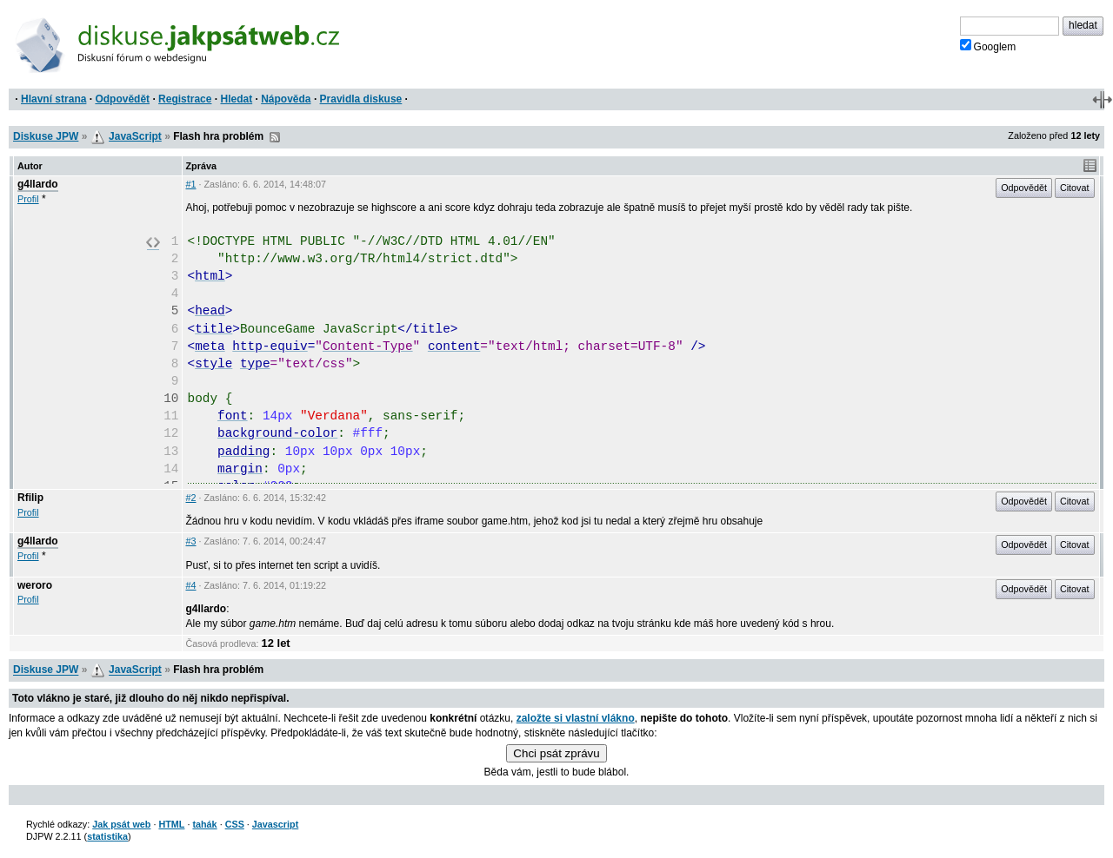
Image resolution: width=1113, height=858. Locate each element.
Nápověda (285, 99)
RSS (275, 137)
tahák (204, 824)
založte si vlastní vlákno (576, 718)
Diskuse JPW (45, 136)
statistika (107, 836)
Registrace (184, 99)
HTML (171, 824)
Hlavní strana (53, 99)
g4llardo (37, 184)
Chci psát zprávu (556, 753)
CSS (234, 824)
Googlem (988, 46)
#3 (191, 541)
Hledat (236, 99)
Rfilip (30, 498)
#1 (191, 184)
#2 (191, 497)
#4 (191, 585)
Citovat (1075, 187)
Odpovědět (122, 99)
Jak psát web (121, 824)
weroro (34, 585)
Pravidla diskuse (361, 99)
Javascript (275, 824)
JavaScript (135, 136)
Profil (28, 199)
